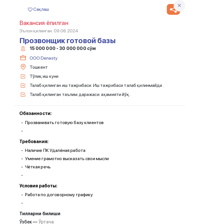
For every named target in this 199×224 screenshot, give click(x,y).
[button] (173, 9)
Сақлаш (38, 9)
